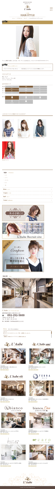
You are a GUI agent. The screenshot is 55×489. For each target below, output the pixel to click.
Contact (7, 200)
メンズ (6, 175)
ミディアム (6, 180)
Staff (6, 196)
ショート (6, 177)
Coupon (7, 193)
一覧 (5, 185)
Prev (17, 39)
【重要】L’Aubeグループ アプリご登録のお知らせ (14, 336)
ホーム (13, 18)
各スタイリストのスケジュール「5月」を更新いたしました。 (17, 333)
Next (38, 39)
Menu (6, 189)
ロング (6, 182)
